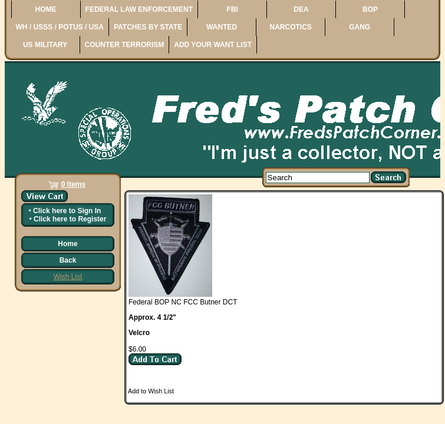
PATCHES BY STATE (148, 27)
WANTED (221, 27)
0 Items (73, 184)
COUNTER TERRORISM (124, 45)
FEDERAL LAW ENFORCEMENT (139, 9)
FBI (232, 9)
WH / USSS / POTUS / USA (60, 27)
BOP (370, 9)
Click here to (67, 211)
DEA (301, 9)
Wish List (68, 277)
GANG (359, 27)
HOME (46, 9)
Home (67, 244)
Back (68, 260)
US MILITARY (45, 45)
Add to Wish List (151, 391)
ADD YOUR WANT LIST (213, 45)
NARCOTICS (290, 27)
